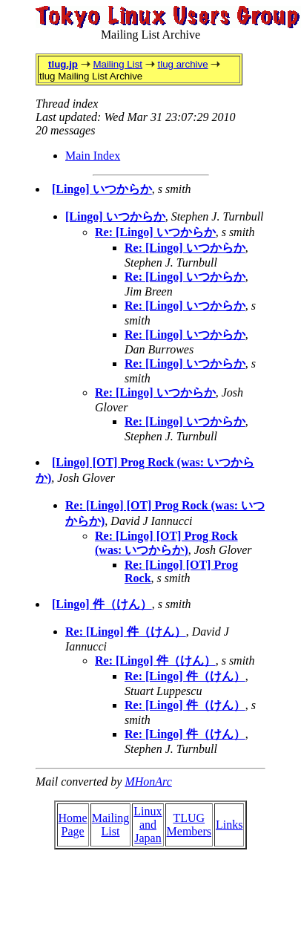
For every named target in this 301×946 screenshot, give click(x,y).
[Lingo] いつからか (102, 189)
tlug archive (182, 64)
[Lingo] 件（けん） (102, 604)
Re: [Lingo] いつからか (155, 232)
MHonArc (148, 781)
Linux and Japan (147, 824)
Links (229, 824)
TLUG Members (189, 825)
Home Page (73, 825)
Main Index (92, 155)
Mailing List (117, 64)
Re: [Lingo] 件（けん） (125, 631)
